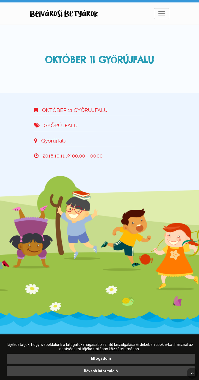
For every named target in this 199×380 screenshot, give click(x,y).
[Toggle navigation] (161, 13)
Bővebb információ (101, 371)
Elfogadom (101, 358)
